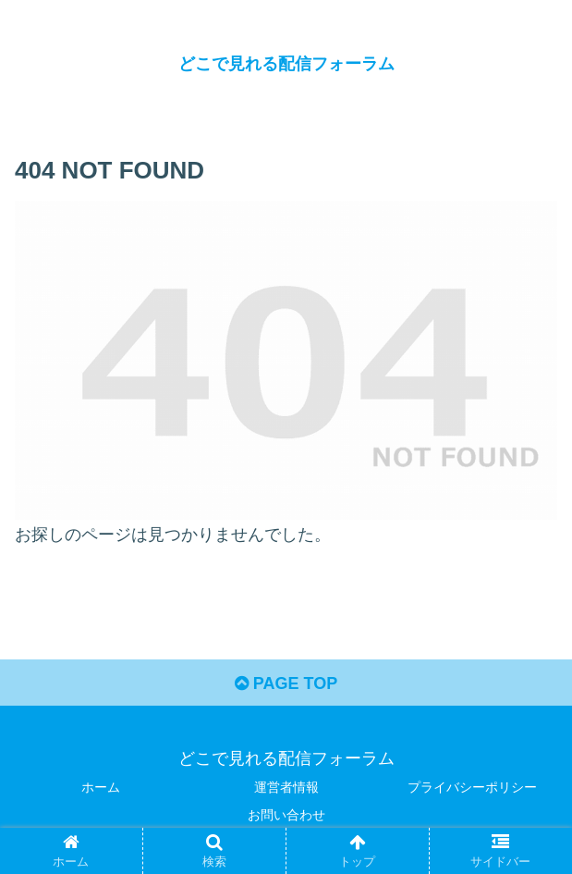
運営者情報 (286, 787)
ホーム (100, 787)
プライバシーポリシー (472, 787)
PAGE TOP (286, 683)
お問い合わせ (286, 814)
